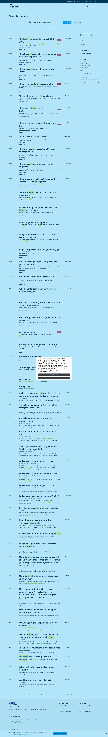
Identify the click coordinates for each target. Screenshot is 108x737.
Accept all (54, 377)
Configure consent (54, 374)
